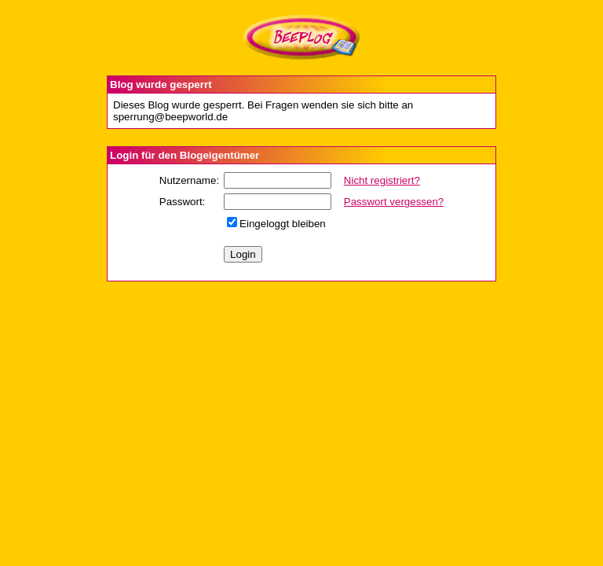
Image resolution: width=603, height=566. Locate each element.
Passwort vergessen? (394, 202)
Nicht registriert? (382, 180)
